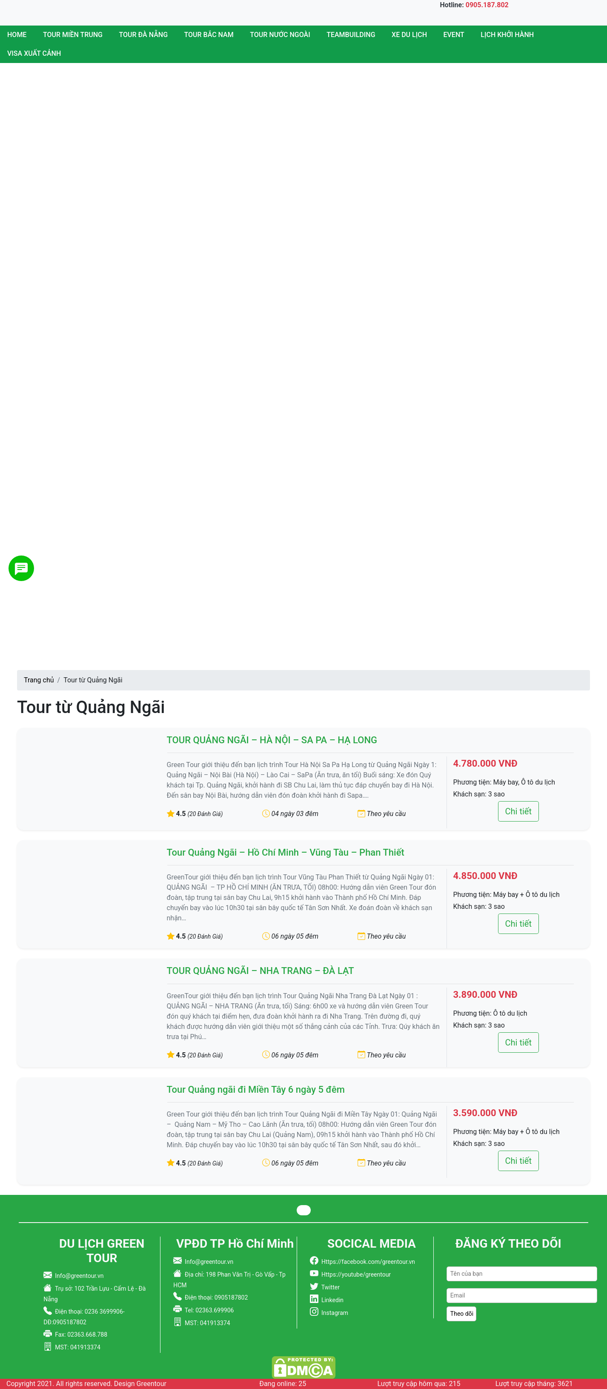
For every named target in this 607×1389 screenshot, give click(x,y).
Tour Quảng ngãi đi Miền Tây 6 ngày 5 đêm (256, 1089)
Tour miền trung (73, 35)
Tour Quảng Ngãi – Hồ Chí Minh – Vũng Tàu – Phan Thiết (285, 852)
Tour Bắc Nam (209, 35)
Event (454, 35)
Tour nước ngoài (280, 35)
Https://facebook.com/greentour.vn (366, 1261)
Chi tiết (518, 811)
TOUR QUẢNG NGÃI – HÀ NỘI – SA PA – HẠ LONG (272, 740)
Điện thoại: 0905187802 (215, 1297)
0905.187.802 (487, 5)
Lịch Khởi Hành (507, 35)
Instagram (333, 1312)
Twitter (329, 1287)
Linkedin (331, 1300)
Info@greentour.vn (77, 1275)
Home (16, 35)
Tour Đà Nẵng (143, 35)
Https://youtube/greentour (354, 1274)
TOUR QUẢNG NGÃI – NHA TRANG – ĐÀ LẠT (260, 970)
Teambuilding (350, 35)
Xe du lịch (409, 35)
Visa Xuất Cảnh (34, 53)
